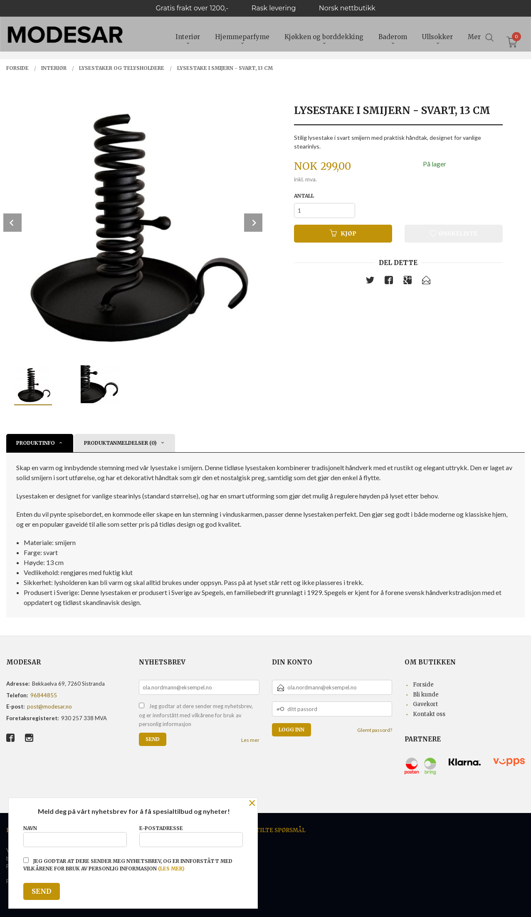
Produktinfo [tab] (35, 443)
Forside (423, 684)
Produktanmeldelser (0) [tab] (120, 443)
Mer (474, 38)
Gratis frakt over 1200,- (192, 8)
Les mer (250, 740)
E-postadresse (191, 836)
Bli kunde (426, 694)
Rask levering (274, 8)
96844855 (43, 695)
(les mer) (171, 868)
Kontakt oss (429, 714)
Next (253, 222)
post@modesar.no (49, 706)
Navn (75, 836)
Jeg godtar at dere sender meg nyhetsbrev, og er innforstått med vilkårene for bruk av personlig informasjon (196, 715)
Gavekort (425, 704)
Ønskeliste (453, 233)
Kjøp (343, 233)
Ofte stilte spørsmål (270, 830)
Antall (304, 196)
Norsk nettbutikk (347, 8)
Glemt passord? (374, 730)
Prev (12, 222)
